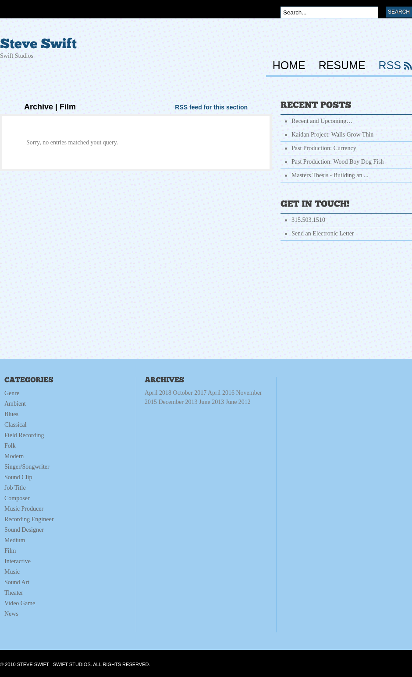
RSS (390, 65)
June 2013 (225, 402)
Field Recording (24, 435)
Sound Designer (24, 529)
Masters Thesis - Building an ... (330, 175)
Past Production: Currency (323, 148)
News (11, 613)
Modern (14, 456)
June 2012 (238, 402)
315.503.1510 (308, 220)
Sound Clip (18, 477)
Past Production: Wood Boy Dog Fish (337, 161)
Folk (10, 445)
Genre (11, 393)
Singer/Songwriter (27, 466)
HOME (289, 65)
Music (12, 571)
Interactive (17, 561)
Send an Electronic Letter (322, 233)
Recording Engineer (28, 519)
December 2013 (205, 402)
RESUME (342, 65)
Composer (17, 498)
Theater (13, 592)
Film (10, 550)
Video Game (19, 603)
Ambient (15, 403)
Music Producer (23, 508)
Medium (14, 540)
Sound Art (16, 582)
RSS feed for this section (211, 107)
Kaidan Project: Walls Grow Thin (332, 134)
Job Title (15, 487)
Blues (11, 414)
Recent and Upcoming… (321, 121)
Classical (15, 424)
